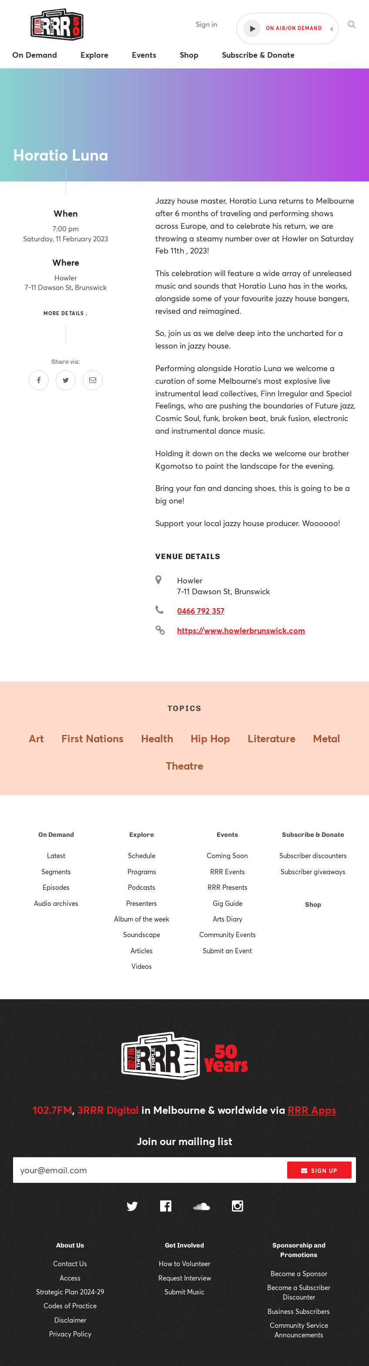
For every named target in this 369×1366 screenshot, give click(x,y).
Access (70, 1278)
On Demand (56, 835)
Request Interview (184, 1278)
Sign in (206, 24)
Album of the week (141, 919)
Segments (56, 871)
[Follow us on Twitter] (132, 1207)
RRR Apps (312, 1110)
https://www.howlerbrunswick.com (241, 630)
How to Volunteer (184, 1263)
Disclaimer (70, 1320)
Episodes (56, 887)
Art (36, 738)
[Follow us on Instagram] (237, 1207)
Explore (141, 835)
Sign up (319, 1171)
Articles (142, 950)
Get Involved (184, 1245)
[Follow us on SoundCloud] (201, 1207)
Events (227, 835)
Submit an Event (227, 950)
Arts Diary (227, 919)
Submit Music (184, 1291)
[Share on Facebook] (39, 380)
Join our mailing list (184, 1141)
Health (157, 738)
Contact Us (70, 1263)
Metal (326, 738)
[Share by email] (93, 380)
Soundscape (141, 934)
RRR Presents (228, 887)
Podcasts (141, 887)
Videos (141, 966)
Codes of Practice (70, 1305)
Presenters (141, 903)
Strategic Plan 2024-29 (70, 1291)
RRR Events (227, 871)
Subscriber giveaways (313, 871)
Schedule (141, 855)
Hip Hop (210, 738)
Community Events (227, 934)
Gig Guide (227, 903)
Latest (56, 855)
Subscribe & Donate (313, 835)
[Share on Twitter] (66, 380)
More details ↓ (66, 313)
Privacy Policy (70, 1334)
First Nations (92, 738)
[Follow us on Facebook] (165, 1207)
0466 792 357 (201, 611)
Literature (271, 738)
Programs (141, 871)
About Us (70, 1245)
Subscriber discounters (313, 855)
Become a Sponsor (299, 1273)
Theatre (184, 766)
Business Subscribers (299, 1311)
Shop (313, 904)
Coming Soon (227, 855)
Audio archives (56, 903)
